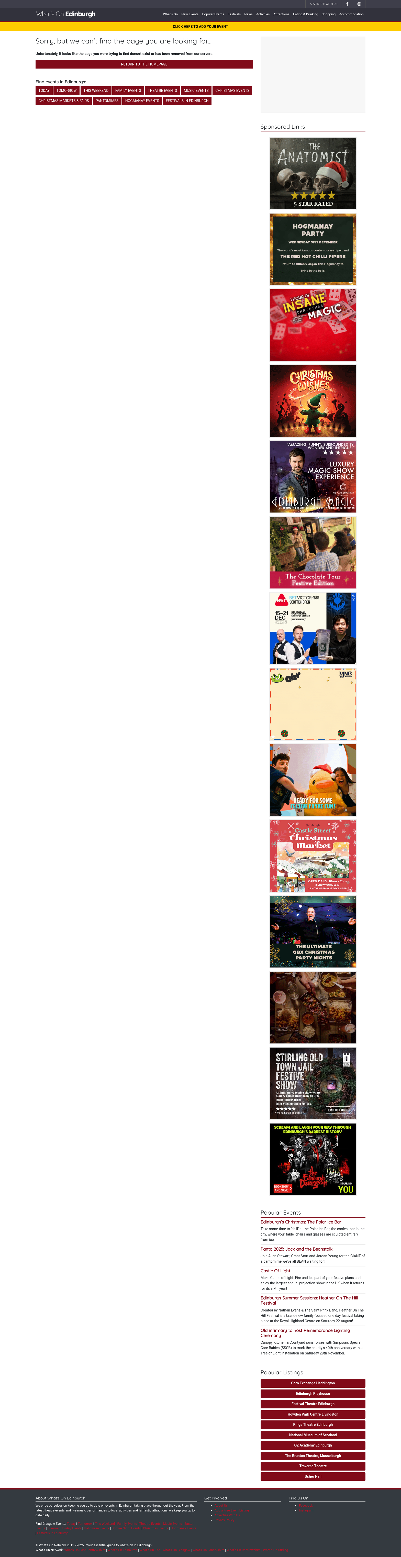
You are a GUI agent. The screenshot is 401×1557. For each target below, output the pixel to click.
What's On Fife (150, 1550)
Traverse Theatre (313, 1466)
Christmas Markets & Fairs (64, 101)
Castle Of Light (275, 1270)
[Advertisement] (313, 75)
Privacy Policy (225, 1520)
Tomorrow (67, 90)
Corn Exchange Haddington (313, 1383)
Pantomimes (107, 101)
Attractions (281, 14)
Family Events (128, 90)
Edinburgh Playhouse (313, 1394)
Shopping (329, 14)
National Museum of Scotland (313, 1435)
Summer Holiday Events (65, 1528)
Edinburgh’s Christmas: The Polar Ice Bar (301, 1222)
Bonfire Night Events (126, 1528)
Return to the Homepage (144, 64)
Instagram (306, 1510)
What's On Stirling (275, 1550)
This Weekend (95, 90)
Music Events (196, 90)
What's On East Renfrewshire (84, 1550)
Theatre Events (162, 90)
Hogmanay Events (142, 101)
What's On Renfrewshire (244, 1550)
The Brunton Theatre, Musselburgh (313, 1456)
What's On (170, 14)
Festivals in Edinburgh (187, 101)
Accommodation (351, 14)
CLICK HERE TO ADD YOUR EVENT (200, 27)
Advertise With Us (323, 4)
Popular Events (213, 14)
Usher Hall (313, 1476)
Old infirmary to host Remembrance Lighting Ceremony (305, 1333)
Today (44, 90)
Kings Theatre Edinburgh (313, 1424)
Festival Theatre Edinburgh (313, 1404)
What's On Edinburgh (122, 1550)
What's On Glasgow (176, 1550)
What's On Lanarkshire (209, 1550)
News (248, 14)
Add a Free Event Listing (232, 1510)
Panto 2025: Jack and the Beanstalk (296, 1249)
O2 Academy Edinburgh (313, 1445)
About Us (221, 1505)
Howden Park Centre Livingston (313, 1414)
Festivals (234, 14)
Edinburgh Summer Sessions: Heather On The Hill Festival (309, 1300)
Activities (263, 14)
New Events (189, 14)
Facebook (306, 1505)
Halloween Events (96, 1528)
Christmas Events (232, 90)
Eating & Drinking (305, 14)
